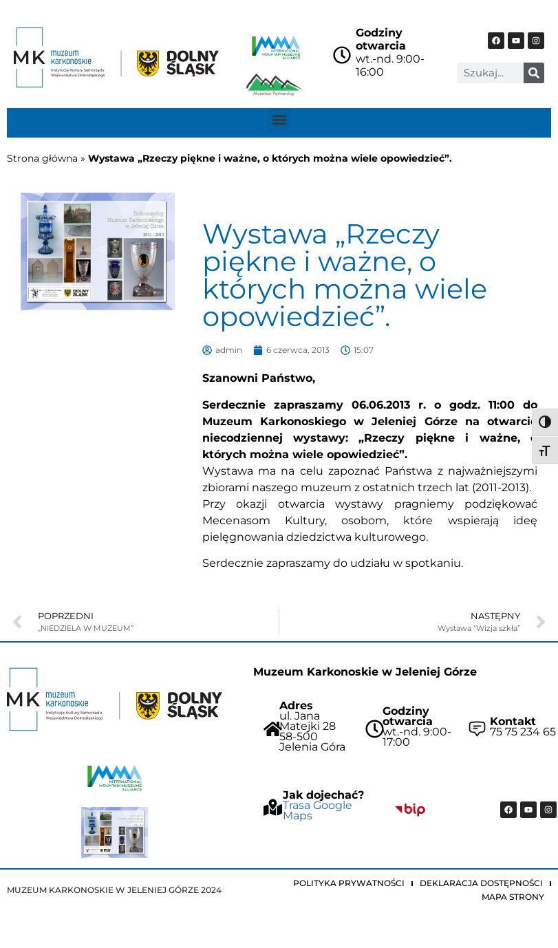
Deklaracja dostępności (481, 883)
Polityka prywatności (349, 883)
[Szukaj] (534, 73)
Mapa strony (513, 897)
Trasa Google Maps (317, 810)
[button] (279, 119)
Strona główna (42, 158)
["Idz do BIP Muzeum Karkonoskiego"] (410, 809)
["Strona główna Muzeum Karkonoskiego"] (114, 699)
